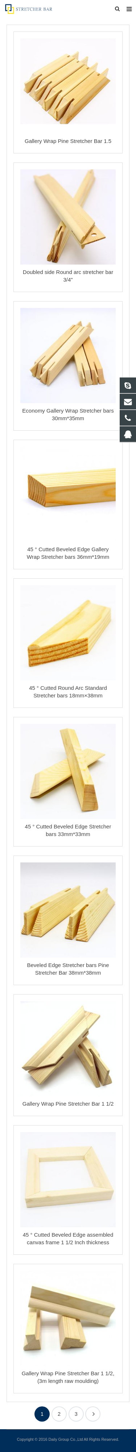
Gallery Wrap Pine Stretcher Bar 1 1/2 (68, 1104)
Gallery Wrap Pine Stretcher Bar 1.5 (68, 141)
